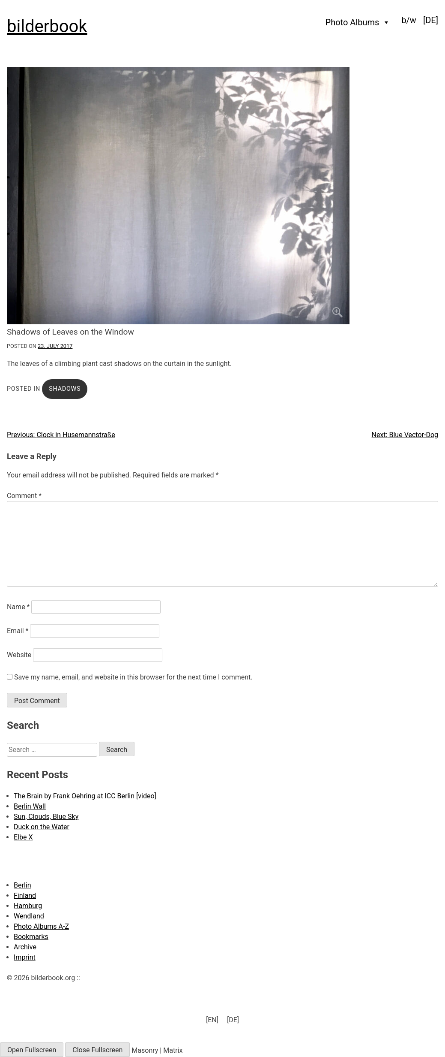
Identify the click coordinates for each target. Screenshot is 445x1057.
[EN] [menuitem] (212, 1020)
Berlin (22, 885)
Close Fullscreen (97, 1050)
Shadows (65, 389)
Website (19, 655)
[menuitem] (430, 20)
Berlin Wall (30, 806)
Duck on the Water (41, 827)
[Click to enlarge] (222, 195)
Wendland (29, 916)
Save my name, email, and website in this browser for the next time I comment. (133, 677)
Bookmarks (31, 937)
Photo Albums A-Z (41, 926)
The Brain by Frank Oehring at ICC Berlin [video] (85, 796)
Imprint (25, 957)
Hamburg (28, 906)
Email (17, 631)
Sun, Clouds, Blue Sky (46, 816)
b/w (408, 20)
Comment (24, 496)
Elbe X (23, 837)
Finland (25, 895)
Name (18, 607)
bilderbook (47, 26)
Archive (25, 947)
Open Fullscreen (31, 1050)
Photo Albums (358, 22)
